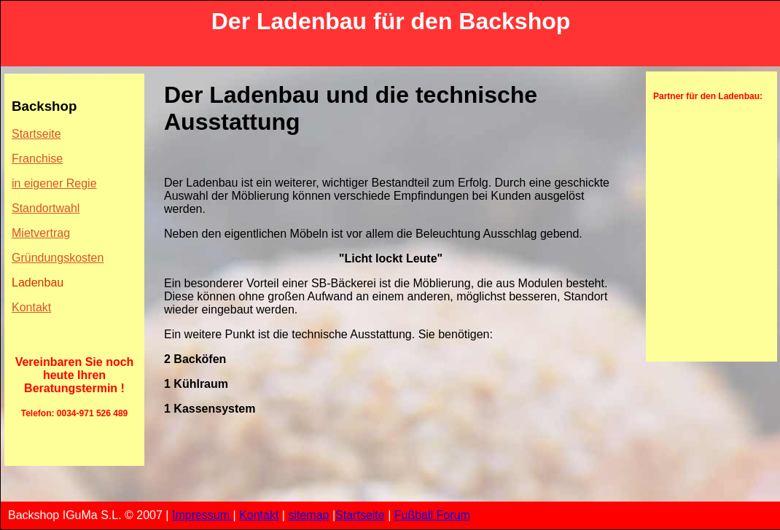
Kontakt (31, 307)
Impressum (202, 515)
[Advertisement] (697, 197)
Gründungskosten (58, 258)
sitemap (308, 515)
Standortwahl (45, 208)
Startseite (36, 134)
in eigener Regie (54, 183)
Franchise (37, 158)
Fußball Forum (432, 515)
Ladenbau (37, 282)
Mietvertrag (41, 233)
